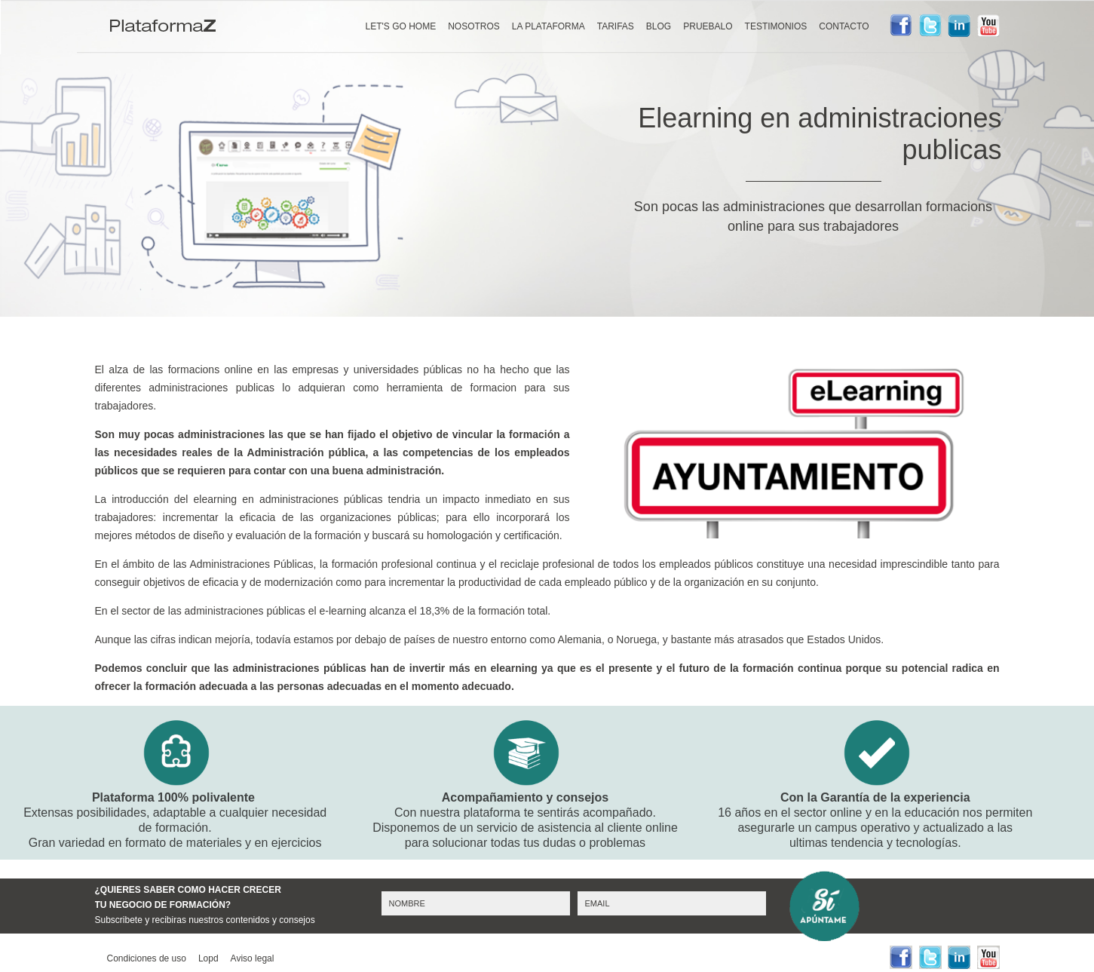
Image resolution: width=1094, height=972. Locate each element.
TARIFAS (615, 26)
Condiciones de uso (146, 958)
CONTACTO (844, 26)
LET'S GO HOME (401, 26)
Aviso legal (252, 958)
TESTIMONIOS (776, 26)
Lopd (208, 958)
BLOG (658, 26)
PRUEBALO (707, 26)
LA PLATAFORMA (548, 26)
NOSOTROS (474, 26)
